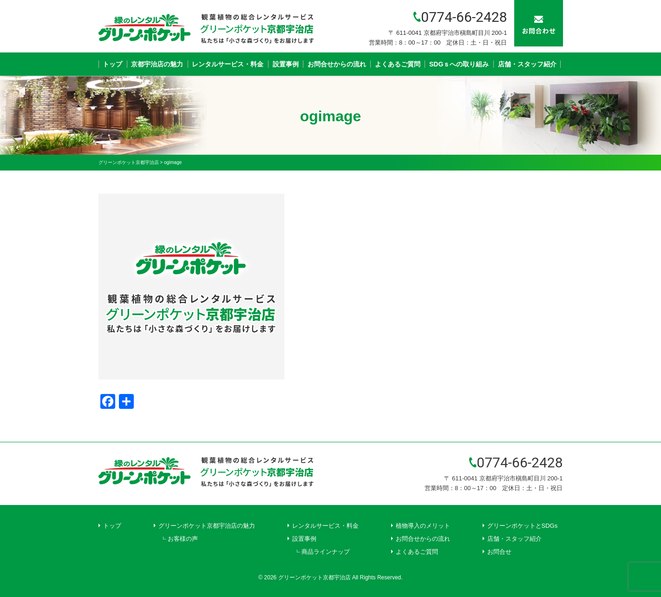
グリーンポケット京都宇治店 (314, 577)
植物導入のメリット (423, 525)
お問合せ (499, 551)
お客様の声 (183, 538)
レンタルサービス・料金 (227, 64)
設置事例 (286, 64)
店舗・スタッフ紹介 (527, 64)
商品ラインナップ (325, 551)
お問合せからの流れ (337, 64)
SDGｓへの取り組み (459, 64)
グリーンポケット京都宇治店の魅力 (206, 525)
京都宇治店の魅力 (157, 64)
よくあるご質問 (397, 64)
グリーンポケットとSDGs (522, 525)
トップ (112, 64)
